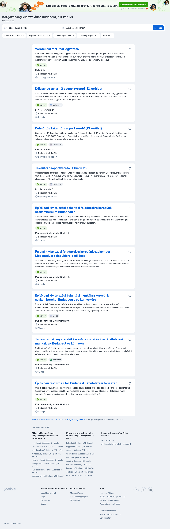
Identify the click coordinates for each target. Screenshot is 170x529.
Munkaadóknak (76, 493)
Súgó (43, 497)
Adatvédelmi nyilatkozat (110, 504)
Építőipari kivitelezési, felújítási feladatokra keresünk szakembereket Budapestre (73, 210)
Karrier (43, 504)
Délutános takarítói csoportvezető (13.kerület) (68, 89)
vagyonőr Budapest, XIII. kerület (79, 446)
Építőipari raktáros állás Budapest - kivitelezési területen (76, 383)
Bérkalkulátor (105, 518)
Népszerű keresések (43, 427)
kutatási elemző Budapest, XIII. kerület (47, 460)
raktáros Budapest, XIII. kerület (78, 465)
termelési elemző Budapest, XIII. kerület (48, 476)
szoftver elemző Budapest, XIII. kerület (47, 446)
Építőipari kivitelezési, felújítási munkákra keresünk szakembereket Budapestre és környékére (72, 297)
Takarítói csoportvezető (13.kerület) (61, 168)
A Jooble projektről (48, 493)
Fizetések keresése (108, 511)
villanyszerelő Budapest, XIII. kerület (80, 454)
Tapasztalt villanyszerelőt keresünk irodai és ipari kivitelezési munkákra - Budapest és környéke (79, 341)
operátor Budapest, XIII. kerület (78, 461)
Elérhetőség (45, 500)
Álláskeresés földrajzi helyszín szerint (116, 444)
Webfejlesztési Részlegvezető (57, 49)
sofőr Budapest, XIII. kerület (77, 457)
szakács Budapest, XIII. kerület (78, 450)
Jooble (19, 523)
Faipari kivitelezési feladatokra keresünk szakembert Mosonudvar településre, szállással (73, 254)
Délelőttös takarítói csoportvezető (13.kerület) (68, 128)
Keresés (158, 28)
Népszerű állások (107, 440)
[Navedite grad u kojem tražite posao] (88, 27)
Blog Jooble (75, 500)
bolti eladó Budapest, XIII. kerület (79, 443)
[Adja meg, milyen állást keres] (30, 27)
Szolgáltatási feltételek (109, 500)
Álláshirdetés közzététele (133, 4)
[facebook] (136, 489)
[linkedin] (150, 489)
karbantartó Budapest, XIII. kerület (80, 468)
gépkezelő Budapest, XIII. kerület (79, 472)
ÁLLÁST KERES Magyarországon (113, 497)
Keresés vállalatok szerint (110, 514)
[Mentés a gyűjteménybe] (130, 49)
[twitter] (143, 489)
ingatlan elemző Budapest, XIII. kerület (47, 450)
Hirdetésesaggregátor (79, 497)
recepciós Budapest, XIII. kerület (79, 475)
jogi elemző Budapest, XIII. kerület (45, 443)
